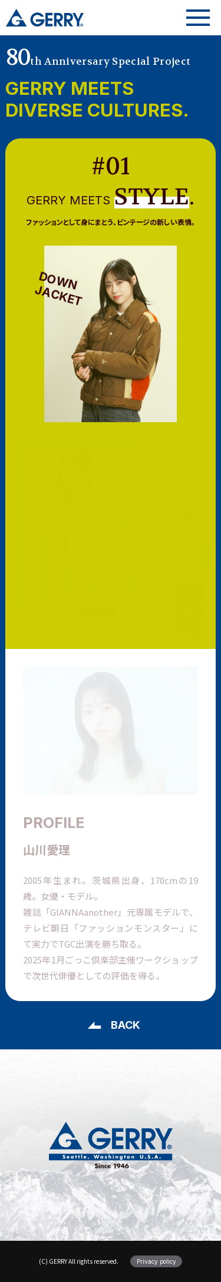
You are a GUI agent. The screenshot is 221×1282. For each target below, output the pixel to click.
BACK (125, 1025)
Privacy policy (156, 1261)
